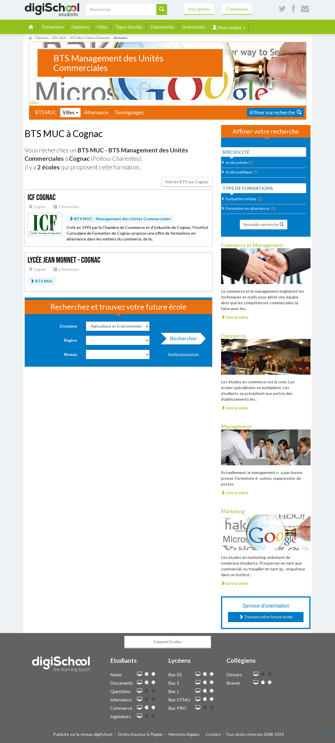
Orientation (193, 26)
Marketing (233, 511)
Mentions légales (184, 734)
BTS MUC (46, 112)
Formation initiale (241, 198)
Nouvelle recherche (264, 224)
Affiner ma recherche (275, 112)
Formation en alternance (248, 208)
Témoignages (129, 112)
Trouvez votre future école (266, 616)
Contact (213, 734)
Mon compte (228, 27)
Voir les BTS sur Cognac (187, 181)
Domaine (68, 326)
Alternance (96, 112)
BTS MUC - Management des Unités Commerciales (120, 218)
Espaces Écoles (167, 641)
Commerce (233, 336)
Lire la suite (234, 317)
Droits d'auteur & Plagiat (140, 734)
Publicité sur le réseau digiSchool (82, 734)
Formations (53, 26)
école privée (237, 162)
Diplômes (80, 26)
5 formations (66, 206)
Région (70, 340)
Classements (162, 26)
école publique (239, 171)
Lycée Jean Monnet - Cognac (64, 260)
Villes (102, 26)
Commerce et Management (252, 245)
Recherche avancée (183, 354)
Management (236, 426)
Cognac (37, 206)
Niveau (70, 354)
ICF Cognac (42, 197)
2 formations (66, 269)
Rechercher (181, 339)
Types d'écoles (129, 26)
